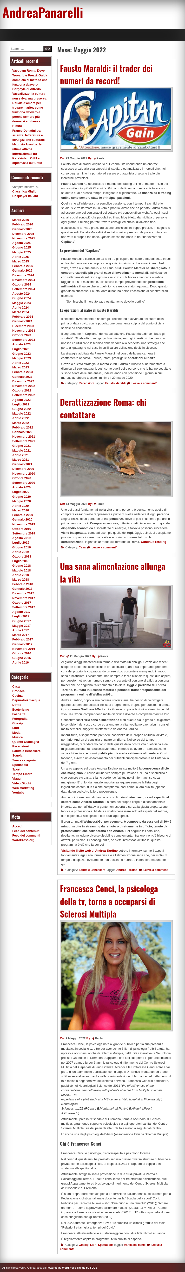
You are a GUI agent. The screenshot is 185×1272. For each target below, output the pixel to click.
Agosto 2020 (21, 487)
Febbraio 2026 (22, 224)
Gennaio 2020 (22, 519)
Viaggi (16, 778)
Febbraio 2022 (22, 427)
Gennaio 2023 (22, 376)
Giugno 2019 (21, 547)
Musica (17, 737)
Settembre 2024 (23, 289)
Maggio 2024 (21, 303)
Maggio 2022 (21, 413)
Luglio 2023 (20, 349)
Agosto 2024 (21, 293)
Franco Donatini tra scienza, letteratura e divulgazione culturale (28, 135)
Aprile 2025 (20, 257)
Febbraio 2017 (22, 639)
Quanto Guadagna (25, 742)
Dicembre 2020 (23, 469)
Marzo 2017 (20, 635)
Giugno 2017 (21, 621)
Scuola (17, 755)
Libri (93, 1245)
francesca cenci (134, 1245)
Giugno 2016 (21, 658)
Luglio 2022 (20, 404)
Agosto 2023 (21, 344)
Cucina (17, 695)
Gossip (84, 1245)
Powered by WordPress (61, 1267)
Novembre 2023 (23, 330)
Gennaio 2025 (22, 270)
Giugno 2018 (21, 565)
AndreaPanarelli (42, 12)
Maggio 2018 (21, 570)
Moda (16, 732)
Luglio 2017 (20, 616)
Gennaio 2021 (22, 464)
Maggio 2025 (21, 252)
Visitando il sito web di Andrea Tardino (89, 850)
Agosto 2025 (21, 243)
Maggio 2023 (21, 358)
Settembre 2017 (23, 607)
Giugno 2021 (21, 445)
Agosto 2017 (21, 612)
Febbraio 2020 (22, 515)
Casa (82, 547)
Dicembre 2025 (23, 234)
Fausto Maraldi (115, 383)
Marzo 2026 (20, 220)
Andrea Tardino (127, 870)
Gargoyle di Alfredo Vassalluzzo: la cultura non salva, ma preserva (29, 93)
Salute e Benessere (92, 870)
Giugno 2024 (21, 298)
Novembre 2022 (23, 386)
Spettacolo (105, 1245)
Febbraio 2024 (22, 316)
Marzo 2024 (20, 312)
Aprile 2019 (20, 552)
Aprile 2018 (20, 575)
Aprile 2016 (20, 662)
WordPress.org (23, 840)
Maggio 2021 (21, 450)
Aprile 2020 (20, 506)
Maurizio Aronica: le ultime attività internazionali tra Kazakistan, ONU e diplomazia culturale (27, 154)
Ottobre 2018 (21, 556)
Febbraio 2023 (22, 372)
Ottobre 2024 (21, 284)
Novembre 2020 (23, 473)
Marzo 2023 (20, 367)
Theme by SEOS (87, 1267)
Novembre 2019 (23, 524)
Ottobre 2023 (21, 335)
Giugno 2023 (21, 353)
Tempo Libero (22, 774)
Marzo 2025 (20, 261)
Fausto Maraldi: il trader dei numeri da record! (106, 74)
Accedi (17, 826)
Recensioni (86, 383)
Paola (100, 158)
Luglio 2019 (20, 542)
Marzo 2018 (20, 579)
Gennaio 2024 (22, 321)
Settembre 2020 (23, 482)
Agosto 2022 (21, 400)
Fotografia (19, 718)
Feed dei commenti (26, 835)
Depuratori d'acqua (26, 700)
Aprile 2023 (20, 363)
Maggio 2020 (21, 501)
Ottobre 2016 (21, 653)
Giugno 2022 (21, 409)
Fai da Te (19, 714)
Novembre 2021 (23, 436)
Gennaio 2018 (22, 588)
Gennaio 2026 (22, 229)
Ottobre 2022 (21, 390)
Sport (16, 769)
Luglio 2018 (20, 561)
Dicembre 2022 (23, 381)
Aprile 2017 (20, 630)
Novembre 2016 (23, 649)
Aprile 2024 (20, 307)
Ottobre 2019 (21, 529)
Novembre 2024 (23, 280)
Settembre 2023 (23, 339)
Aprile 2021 (20, 455)
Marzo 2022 (20, 423)
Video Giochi (21, 783)
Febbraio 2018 (22, 584)
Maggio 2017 (21, 625)
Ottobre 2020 (21, 478)
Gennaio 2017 (22, 644)
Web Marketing (23, 788)
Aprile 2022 (20, 418)
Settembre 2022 (23, 395)
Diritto (16, 705)
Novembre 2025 (23, 238)
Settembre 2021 (23, 441)
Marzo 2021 (20, 459)
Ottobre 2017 (21, 602)
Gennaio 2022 (22, 432)
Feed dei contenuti (26, 831)
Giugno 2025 (21, 247)
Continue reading (155, 542)
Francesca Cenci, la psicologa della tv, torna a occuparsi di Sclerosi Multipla (109, 901)
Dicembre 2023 (23, 326)
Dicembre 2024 (23, 275)
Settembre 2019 (23, 533)
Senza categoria (24, 760)
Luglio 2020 (20, 492)
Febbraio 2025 (22, 266)
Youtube (18, 792)
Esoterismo (20, 709)
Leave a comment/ (144, 383)
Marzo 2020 (20, 510)
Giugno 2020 (21, 496)
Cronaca (18, 691)
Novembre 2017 (23, 598)
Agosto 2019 (21, 538)
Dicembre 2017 (23, 593)
